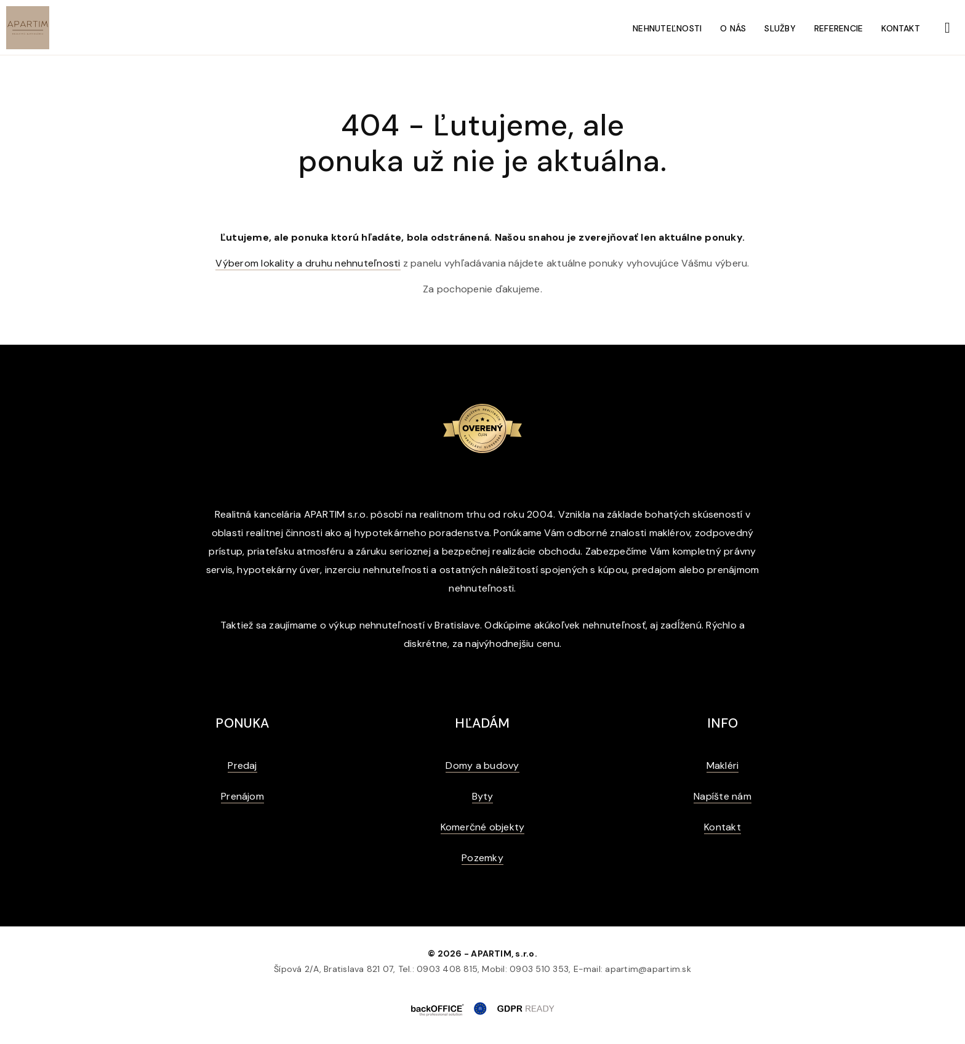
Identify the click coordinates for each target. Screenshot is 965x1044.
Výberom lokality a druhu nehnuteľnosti (307, 263)
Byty (483, 796)
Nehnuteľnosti (667, 28)
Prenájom (242, 796)
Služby (779, 28)
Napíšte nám (722, 796)
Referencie (838, 28)
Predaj (242, 765)
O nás (733, 28)
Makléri (723, 765)
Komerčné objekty (483, 827)
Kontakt (900, 28)
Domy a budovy (482, 765)
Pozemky (482, 857)
